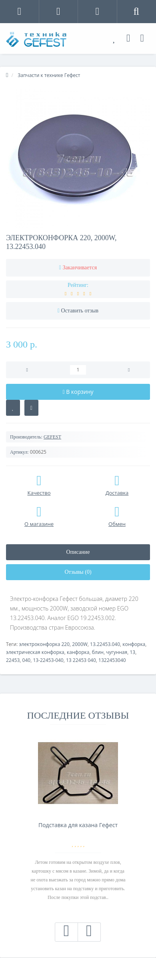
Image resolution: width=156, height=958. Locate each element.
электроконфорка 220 (44, 644)
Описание (78, 552)
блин (98, 652)
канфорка (78, 652)
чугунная (116, 652)
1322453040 (112, 660)
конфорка (133, 644)
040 (26, 660)
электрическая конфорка (35, 652)
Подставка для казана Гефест (78, 825)
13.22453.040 (105, 644)
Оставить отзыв (80, 311)
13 (132, 652)
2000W (80, 644)
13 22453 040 (81, 660)
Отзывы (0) (77, 572)
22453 (13, 660)
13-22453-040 (48, 660)
